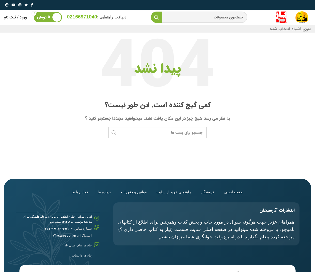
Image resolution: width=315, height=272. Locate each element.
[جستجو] (199, 17)
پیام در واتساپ (82, 255)
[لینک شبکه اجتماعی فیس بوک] (31, 5)
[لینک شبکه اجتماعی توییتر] (26, 5)
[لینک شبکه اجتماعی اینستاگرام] (20, 5)
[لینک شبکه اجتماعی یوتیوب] (13, 5)
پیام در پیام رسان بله (78, 245)
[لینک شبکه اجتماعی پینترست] (7, 5)
